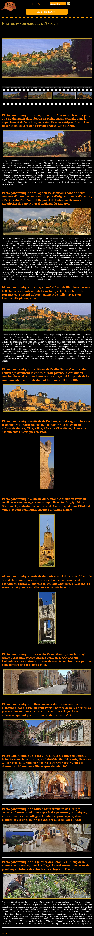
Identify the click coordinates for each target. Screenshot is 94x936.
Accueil (29, 4)
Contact (41, 4)
